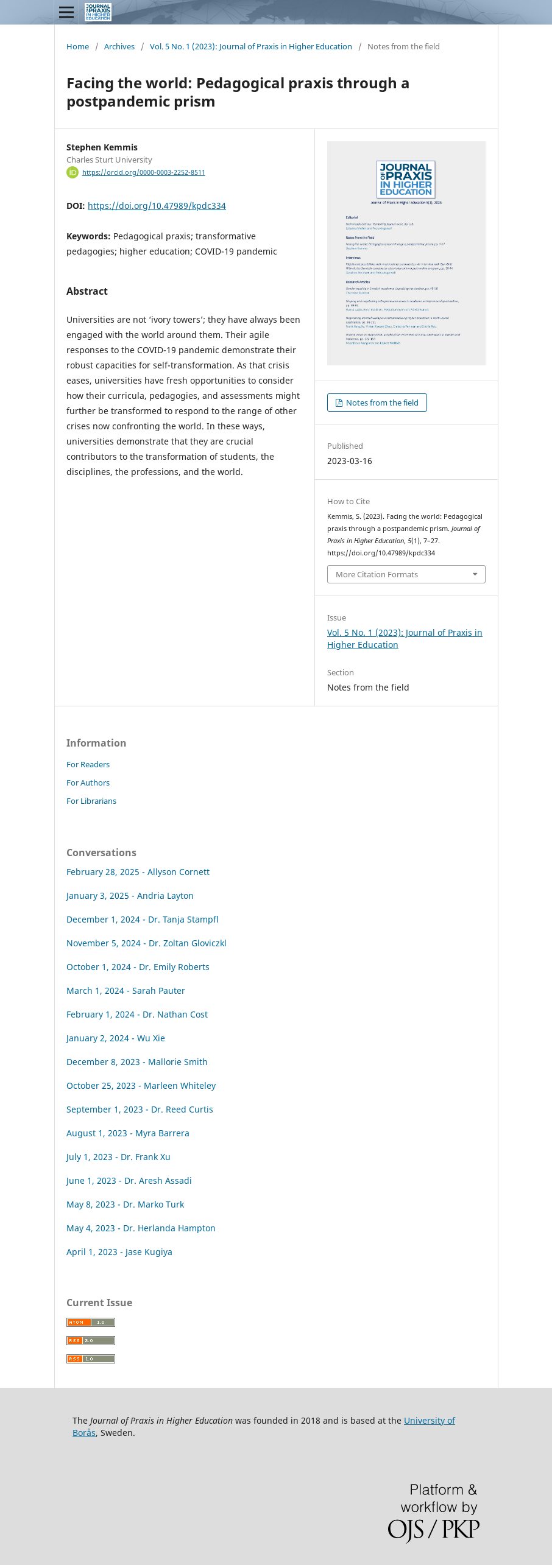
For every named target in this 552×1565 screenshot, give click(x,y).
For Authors (88, 782)
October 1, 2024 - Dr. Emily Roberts (138, 966)
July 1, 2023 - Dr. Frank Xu (118, 1156)
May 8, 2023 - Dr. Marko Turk (125, 1204)
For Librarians (91, 800)
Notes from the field (381, 402)
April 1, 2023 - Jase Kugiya (119, 1251)
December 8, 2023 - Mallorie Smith (137, 1061)
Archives (119, 46)
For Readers (88, 764)
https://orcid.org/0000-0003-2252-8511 (143, 172)
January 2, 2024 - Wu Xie (115, 1038)
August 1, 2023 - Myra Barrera (127, 1133)
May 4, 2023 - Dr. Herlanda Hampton (141, 1228)
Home (77, 46)
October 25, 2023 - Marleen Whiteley (141, 1085)
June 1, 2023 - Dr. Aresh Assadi (129, 1180)
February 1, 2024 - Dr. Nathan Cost (137, 1014)
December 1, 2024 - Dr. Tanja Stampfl (142, 919)
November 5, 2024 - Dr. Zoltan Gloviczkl (146, 943)
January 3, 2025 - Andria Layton (130, 895)
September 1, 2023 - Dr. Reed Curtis (139, 1109)
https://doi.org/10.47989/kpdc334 (157, 205)
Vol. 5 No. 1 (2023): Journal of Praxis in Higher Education (251, 46)
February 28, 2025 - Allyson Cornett (138, 871)
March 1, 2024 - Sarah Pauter (125, 990)
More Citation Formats (377, 574)
